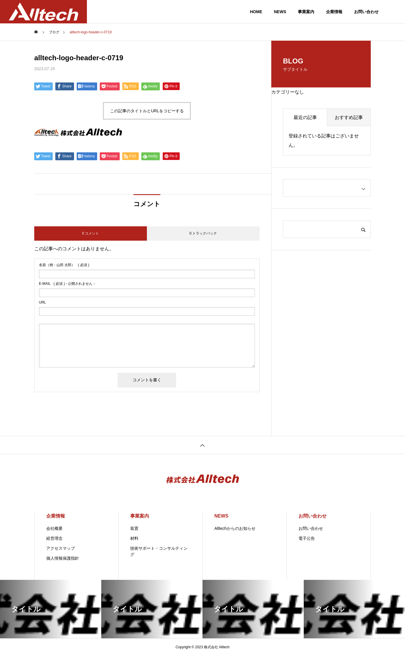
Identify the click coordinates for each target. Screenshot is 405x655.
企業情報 (334, 11)
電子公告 (306, 538)
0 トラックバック (203, 233)
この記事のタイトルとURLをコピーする (147, 110)
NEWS (280, 11)
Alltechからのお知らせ (234, 528)
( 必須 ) (64, 265)
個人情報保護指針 (62, 558)
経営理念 (54, 538)
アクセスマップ (60, 548)
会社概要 (54, 528)
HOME (256, 11)
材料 (134, 538)
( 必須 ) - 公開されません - (67, 283)
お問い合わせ (366, 11)
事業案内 (306, 11)
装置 (134, 528)
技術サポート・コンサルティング (159, 551)
